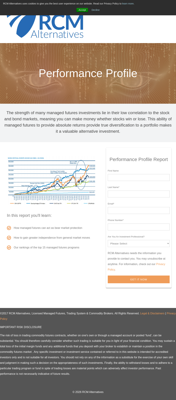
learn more (128, 3)
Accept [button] (82, 10)
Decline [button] (96, 10)
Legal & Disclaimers (152, 313)
